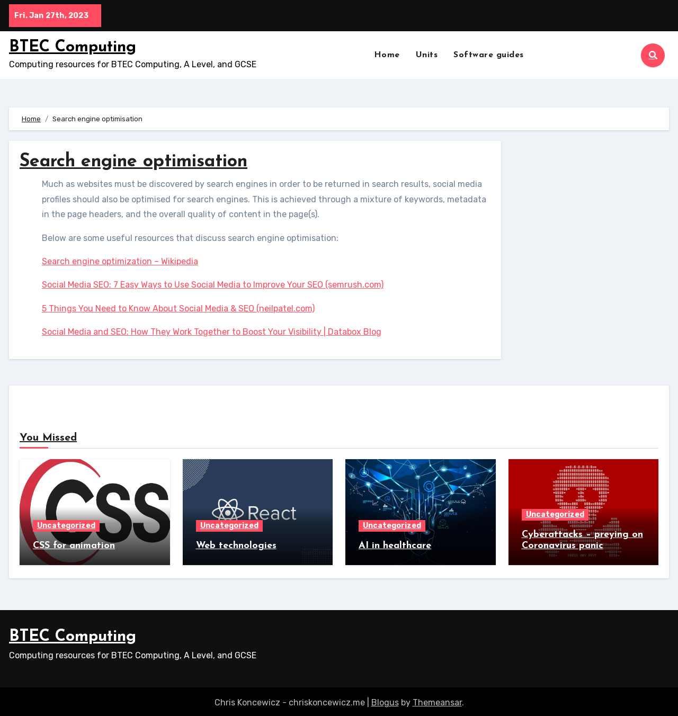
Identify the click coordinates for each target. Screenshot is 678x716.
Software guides (488, 55)
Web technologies (236, 546)
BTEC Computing (72, 47)
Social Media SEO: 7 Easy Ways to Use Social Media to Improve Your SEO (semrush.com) (212, 285)
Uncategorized (66, 525)
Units (427, 55)
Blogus (385, 700)
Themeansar (437, 700)
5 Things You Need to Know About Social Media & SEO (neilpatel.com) (178, 308)
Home (387, 55)
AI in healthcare (395, 546)
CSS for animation (74, 546)
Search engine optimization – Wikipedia (120, 261)
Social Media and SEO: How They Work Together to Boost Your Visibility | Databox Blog (211, 332)
